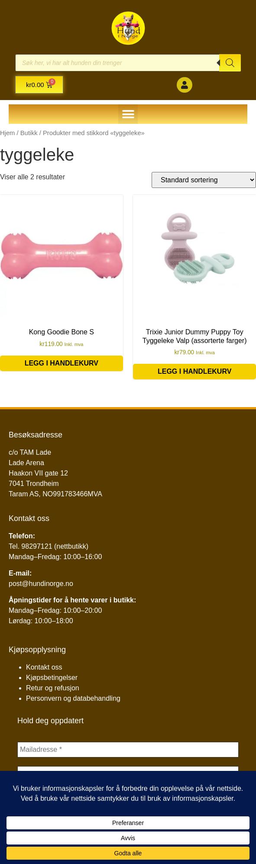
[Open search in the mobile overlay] (128, 62)
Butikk (29, 132)
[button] (128, 114)
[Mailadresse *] (128, 749)
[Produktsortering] (204, 180)
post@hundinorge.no (41, 583)
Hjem (7, 132)
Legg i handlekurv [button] (61, 363)
